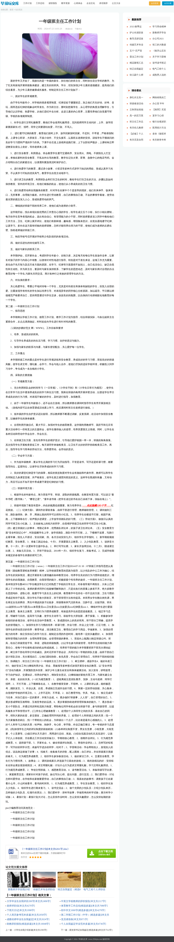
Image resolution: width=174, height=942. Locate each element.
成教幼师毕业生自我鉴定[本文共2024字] (28, 919)
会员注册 (167, 3)
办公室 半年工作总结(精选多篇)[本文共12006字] (158, 106)
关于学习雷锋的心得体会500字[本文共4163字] (159, 59)
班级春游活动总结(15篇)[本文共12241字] (136, 106)
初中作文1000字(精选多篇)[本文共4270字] (83, 910)
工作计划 (27, 3)
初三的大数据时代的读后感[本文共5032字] (159, 47)
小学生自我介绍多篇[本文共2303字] (30, 930)
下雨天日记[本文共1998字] (21, 910)
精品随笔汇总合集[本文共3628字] (136, 65)
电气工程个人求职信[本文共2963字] (159, 71)
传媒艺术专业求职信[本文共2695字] (136, 47)
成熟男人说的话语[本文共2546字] (159, 77)
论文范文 (18, 10)
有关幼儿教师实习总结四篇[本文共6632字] (136, 130)
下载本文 (78, 29)
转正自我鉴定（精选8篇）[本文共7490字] (136, 71)
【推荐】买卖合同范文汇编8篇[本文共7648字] (159, 112)
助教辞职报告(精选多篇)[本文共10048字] (28, 924)
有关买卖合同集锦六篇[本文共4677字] (136, 142)
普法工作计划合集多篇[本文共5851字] (136, 59)
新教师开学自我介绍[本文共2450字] (159, 35)
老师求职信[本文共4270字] (21, 905)
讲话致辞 (103, 3)
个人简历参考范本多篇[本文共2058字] (27, 914)
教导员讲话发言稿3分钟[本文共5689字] (136, 41)
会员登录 (154, 3)
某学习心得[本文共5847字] (158, 118)
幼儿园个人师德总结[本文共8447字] (136, 77)
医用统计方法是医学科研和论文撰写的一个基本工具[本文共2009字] (159, 130)
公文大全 (116, 3)
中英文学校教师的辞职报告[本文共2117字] (83, 901)
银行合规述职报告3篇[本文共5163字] (159, 124)
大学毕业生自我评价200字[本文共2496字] (29, 901)
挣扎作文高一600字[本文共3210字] (136, 100)
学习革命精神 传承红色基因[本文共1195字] (159, 29)
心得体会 (78, 3)
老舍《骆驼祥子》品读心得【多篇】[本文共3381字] (159, 136)
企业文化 (91, 3)
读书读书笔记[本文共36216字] (159, 65)
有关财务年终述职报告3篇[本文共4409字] (159, 142)
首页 (11, 10)
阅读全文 (69, 29)
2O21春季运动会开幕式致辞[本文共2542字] (136, 29)
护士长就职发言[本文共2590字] (136, 35)
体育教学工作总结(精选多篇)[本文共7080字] (84, 905)
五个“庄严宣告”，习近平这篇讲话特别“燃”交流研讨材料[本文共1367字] (136, 53)
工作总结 (40, 3)
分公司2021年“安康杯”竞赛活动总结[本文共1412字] (159, 41)
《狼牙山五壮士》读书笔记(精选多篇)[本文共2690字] (159, 53)
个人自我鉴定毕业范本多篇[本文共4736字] (83, 924)
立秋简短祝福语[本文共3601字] (136, 112)
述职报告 (53, 3)
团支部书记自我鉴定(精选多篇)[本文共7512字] (90, 930)
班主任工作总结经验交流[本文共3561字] (136, 124)
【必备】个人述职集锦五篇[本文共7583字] (136, 136)
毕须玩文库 (82, 939)
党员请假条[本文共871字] (74, 919)
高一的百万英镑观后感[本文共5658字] (136, 118)
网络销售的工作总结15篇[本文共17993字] (159, 100)
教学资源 (65, 3)
